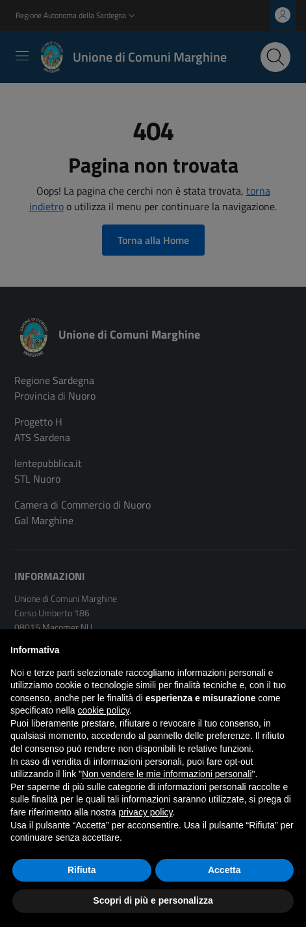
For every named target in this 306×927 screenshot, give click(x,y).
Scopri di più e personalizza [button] (152, 900)
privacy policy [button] (146, 812)
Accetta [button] (224, 870)
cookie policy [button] (103, 710)
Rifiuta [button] (82, 870)
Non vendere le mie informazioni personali (166, 774)
